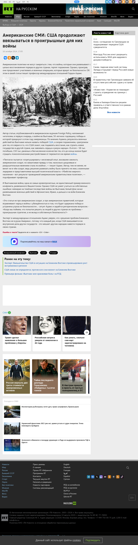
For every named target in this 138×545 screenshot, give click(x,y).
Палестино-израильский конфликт (79, 20)
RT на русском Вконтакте (110, 1)
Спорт (67, 16)
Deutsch (67, 467)
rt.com (27, 515)
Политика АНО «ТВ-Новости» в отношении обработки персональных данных (42, 522)
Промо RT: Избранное (42, 470)
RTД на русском (70, 487)
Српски (67, 479)
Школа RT (68, 496)
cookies (77, 540)
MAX (54, 241)
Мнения (103, 16)
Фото (122, 16)
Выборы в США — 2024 (13, 24)
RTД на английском (72, 485)
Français (67, 470)
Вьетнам (33, 252)
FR (14, 2)
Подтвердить (93, 540)
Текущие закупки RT (41, 479)
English (66, 464)
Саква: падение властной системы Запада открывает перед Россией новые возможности (113, 70)
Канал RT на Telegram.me (106, 1)
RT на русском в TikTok (133, 1)
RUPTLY (67, 490)
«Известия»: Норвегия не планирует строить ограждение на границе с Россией (111, 92)
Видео (130, 16)
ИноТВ (113, 16)
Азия (99, 20)
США (51, 142)
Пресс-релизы (39, 464)
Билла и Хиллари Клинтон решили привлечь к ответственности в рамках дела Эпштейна (112, 105)
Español (67, 476)
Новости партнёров (41, 485)
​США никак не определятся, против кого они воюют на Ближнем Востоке (39, 269)
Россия (26, 16)
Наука (76, 16)
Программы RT (39, 473)
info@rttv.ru (14, 520)
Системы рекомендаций (43, 488)
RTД (76, 2)
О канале (37, 467)
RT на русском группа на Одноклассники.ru (123, 1)
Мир (18, 16)
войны (73, 153)
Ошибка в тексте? (10, 232)
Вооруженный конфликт (14, 252)
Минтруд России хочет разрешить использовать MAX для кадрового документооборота (110, 57)
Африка (42, 20)
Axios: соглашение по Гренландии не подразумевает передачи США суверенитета (111, 44)
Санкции (107, 20)
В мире (53, 252)
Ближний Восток (55, 20)
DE (10, 2)
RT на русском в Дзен (127, 1)
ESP (23, 2)
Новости (8, 16)
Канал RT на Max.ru (116, 1)
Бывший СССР (40, 16)
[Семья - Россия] (86, 8)
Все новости (113, 112)
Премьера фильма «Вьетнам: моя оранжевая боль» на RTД (32, 273)
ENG (5, 2)
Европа (33, 20)
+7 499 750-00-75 (103, 517)
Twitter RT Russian (113, 1)
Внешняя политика (19, 20)
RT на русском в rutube (120, 1)
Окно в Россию (70, 493)
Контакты (37, 476)
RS (28, 2)
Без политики (89, 16)
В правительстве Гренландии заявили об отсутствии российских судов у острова (113, 81)
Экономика (56, 16)
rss (130, 1)
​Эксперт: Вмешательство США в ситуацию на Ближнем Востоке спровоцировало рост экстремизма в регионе (45, 264)
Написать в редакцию (42, 482)
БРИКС (5, 20)
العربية (18, 2)
